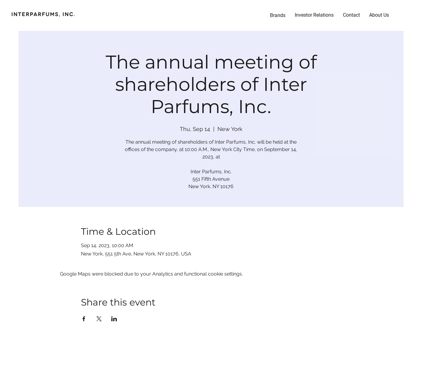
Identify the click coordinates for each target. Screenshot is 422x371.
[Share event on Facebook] (84, 318)
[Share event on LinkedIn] (114, 318)
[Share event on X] (99, 318)
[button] (314, 15)
